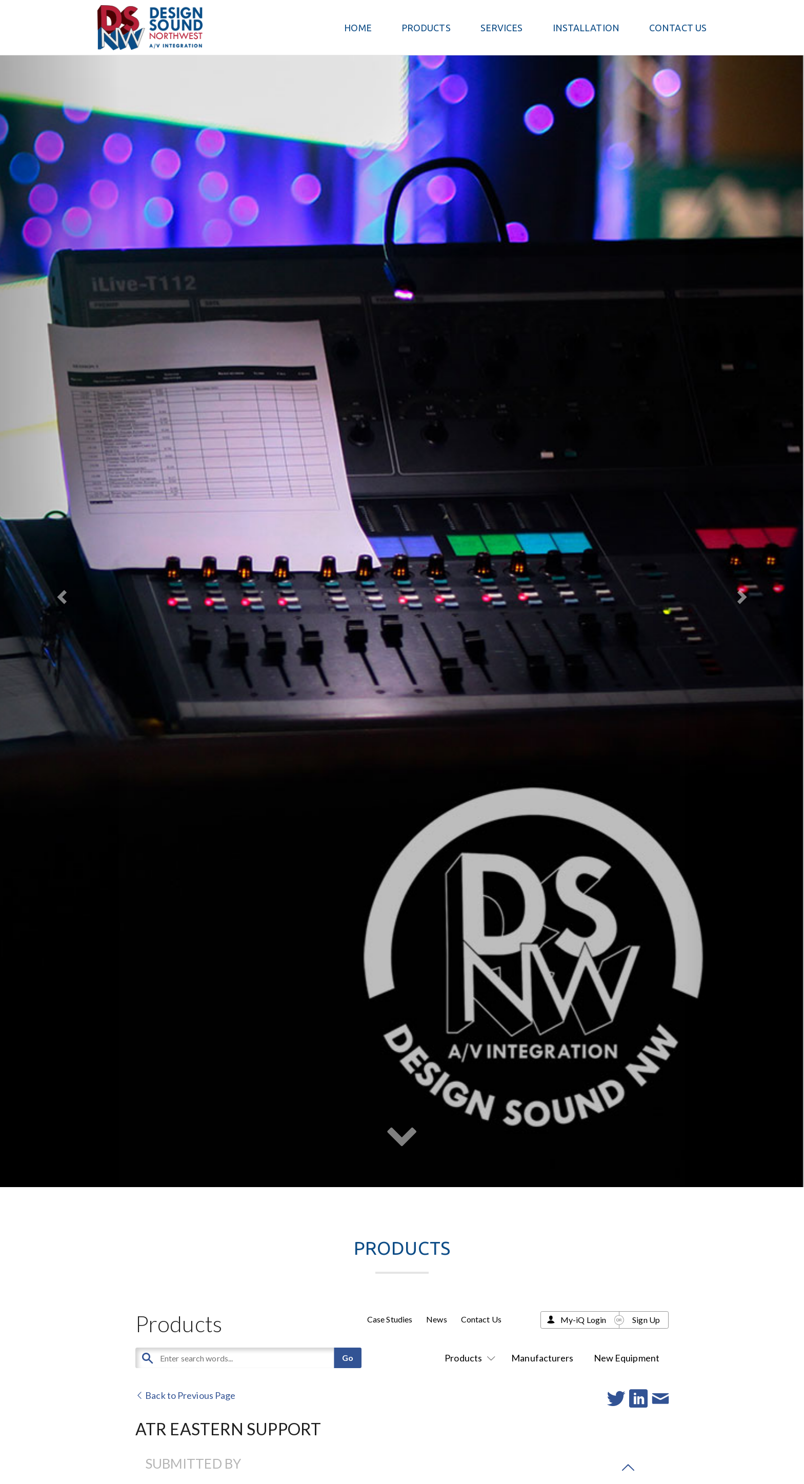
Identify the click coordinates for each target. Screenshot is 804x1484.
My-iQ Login (583, 1320)
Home (357, 28)
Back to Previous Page (185, 1395)
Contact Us (678, 28)
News (436, 1319)
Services (501, 28)
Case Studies (389, 1319)
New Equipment (626, 1357)
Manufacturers (542, 1357)
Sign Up (646, 1320)
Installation (586, 28)
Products (468, 1357)
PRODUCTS (426, 28)
